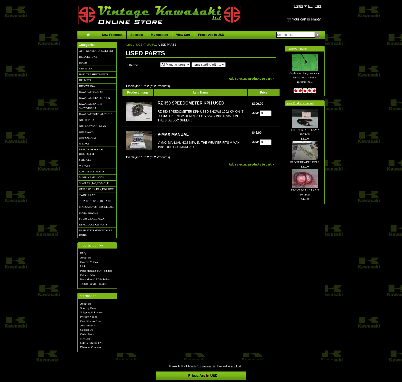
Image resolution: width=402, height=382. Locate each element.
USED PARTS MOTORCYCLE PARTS (95, 232)
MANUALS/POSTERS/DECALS (96, 206)
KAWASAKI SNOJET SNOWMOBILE (91, 106)
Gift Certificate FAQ (92, 342)
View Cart (183, 35)
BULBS (83, 62)
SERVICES (85, 159)
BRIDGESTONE (88, 56)
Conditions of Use (90, 321)
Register (314, 6)
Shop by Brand (88, 307)
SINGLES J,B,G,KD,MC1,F (93, 183)
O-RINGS (84, 143)
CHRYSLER (86, 68)
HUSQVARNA (87, 86)
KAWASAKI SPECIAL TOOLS (96, 114)
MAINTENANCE (88, 212)
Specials (136, 35)
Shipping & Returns (91, 312)
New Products (112, 35)
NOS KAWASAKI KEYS (92, 126)
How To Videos (89, 261)
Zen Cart (236, 365)
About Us (85, 257)
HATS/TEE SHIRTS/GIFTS (93, 74)
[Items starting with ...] (209, 64)
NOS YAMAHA (87, 137)
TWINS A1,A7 (87, 195)
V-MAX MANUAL (173, 134)
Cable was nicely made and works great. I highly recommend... (304, 71)
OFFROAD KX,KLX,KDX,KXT (96, 189)
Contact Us (86, 329)
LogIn (298, 6)
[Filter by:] (175, 64)
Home (128, 44)
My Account (159, 35)
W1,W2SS (84, 165)
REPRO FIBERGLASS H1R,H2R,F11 (91, 151)
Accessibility (87, 325)
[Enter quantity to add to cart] (266, 113)
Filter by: (132, 65)
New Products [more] (300, 103)
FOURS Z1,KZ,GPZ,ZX (92, 218)
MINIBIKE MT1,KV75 (91, 177)
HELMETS (85, 80)
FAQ (83, 253)
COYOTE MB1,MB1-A (91, 171)
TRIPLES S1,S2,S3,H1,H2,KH (95, 201)
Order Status (87, 334)
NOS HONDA (86, 120)
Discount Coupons (90, 347)
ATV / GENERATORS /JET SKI (96, 50)
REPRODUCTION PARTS (93, 224)
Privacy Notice (88, 316)
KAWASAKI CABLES (91, 92)
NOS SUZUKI (86, 131)
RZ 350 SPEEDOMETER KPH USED (191, 103)
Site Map (85, 338)
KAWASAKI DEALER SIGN (94, 98)
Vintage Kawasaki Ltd (202, 365)
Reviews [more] (296, 48)
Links (83, 266)
